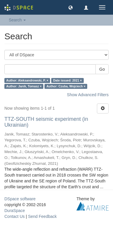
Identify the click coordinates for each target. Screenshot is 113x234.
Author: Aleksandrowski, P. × (27, 80)
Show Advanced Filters (88, 94)
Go (102, 69)
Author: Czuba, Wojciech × (66, 86)
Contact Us (14, 216)
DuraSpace (14, 210)
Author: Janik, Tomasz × (24, 86)
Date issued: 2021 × (67, 80)
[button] (70, 7)
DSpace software (20, 198)
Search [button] (17, 20)
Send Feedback (42, 216)
